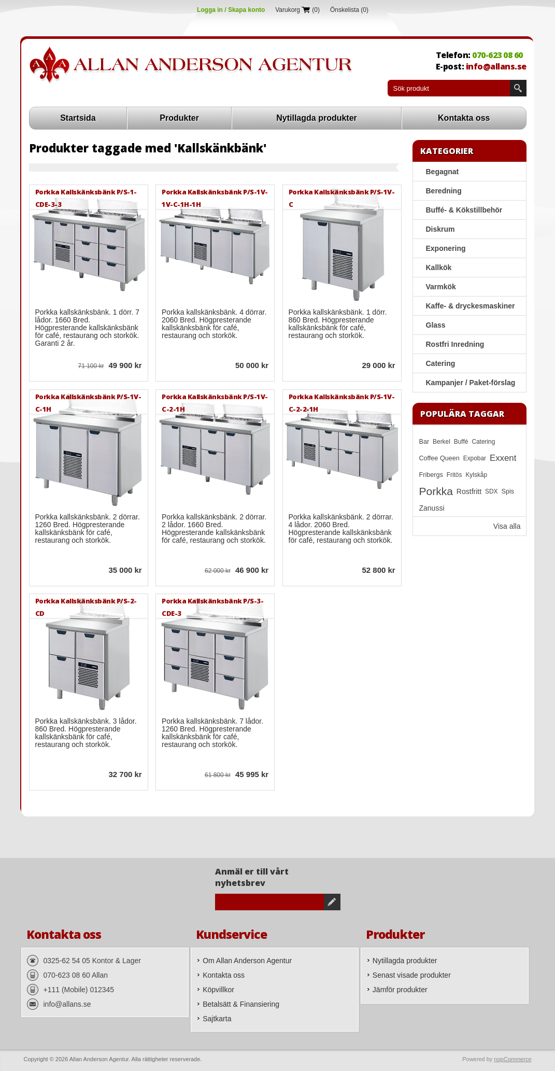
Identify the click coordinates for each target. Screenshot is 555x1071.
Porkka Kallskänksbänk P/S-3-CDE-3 (212, 606)
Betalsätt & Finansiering (241, 1004)
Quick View (43, 366)
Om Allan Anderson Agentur (247, 960)
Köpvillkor (218, 989)
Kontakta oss (464, 118)
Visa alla (507, 526)
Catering (441, 363)
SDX (491, 491)
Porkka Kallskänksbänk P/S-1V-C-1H (88, 402)
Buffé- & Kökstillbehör (464, 210)
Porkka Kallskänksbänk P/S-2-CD (86, 606)
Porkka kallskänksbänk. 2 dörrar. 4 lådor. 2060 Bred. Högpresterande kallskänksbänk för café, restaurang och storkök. (341, 528)
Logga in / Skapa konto (231, 9)
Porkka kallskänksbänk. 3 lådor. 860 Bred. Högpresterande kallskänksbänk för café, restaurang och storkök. (86, 733)
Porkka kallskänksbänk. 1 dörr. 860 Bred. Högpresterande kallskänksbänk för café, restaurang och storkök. (338, 324)
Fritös (454, 474)
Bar (424, 441)
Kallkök (439, 267)
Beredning (444, 191)
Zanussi (432, 508)
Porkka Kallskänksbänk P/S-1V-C (342, 197)
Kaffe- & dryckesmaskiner (470, 306)
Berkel (441, 441)
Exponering (446, 248)
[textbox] (449, 88)
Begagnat (442, 171)
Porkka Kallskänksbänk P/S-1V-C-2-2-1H (342, 402)
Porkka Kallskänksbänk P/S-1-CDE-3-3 (86, 197)
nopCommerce (512, 1059)
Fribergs (431, 474)
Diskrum (440, 229)
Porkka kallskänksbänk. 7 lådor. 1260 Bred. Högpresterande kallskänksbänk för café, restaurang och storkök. (212, 733)
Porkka (436, 491)
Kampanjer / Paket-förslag (471, 382)
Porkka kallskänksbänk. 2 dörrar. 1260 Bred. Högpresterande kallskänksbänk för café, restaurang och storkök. (87, 528)
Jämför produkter (400, 989)
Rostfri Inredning (455, 344)
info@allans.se (496, 66)
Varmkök (441, 287)
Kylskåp (476, 474)
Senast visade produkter (412, 975)
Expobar (474, 458)
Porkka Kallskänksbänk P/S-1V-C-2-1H (215, 402)
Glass (436, 325)
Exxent (503, 458)
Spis (508, 491)
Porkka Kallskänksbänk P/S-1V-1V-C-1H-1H (215, 197)
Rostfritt (469, 491)
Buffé (461, 441)
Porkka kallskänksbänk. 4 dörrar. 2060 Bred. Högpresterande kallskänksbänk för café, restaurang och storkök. (214, 324)
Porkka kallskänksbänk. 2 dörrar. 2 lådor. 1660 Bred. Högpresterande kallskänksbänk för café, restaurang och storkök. (214, 528)
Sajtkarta (217, 1018)
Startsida (77, 118)
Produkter (179, 118)
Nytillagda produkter (316, 118)
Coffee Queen (439, 458)
